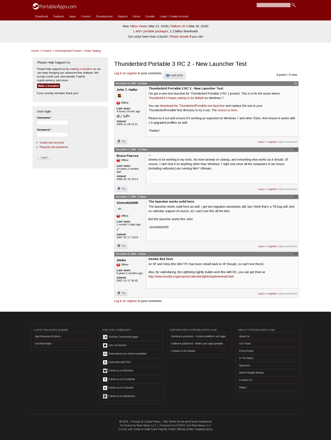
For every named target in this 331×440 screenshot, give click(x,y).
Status (242, 387)
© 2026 (123, 421)
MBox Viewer (139, 26)
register (132, 73)
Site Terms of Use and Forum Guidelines (187, 421)
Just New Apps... (44, 343)
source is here (227, 110)
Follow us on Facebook (119, 379)
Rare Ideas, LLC (146, 425)
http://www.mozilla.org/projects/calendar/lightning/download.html (191, 276)
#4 (295, 254)
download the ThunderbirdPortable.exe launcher (192, 105)
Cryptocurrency (204, 429)
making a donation (81, 68)
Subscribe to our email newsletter (125, 354)
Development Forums (68, 50)
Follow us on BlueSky (118, 371)
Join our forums (114, 345)
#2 (295, 149)
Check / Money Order (180, 429)
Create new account (52, 142)
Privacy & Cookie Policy (146, 421)
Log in (118, 73)
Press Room (246, 350)
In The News (246, 358)
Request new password (54, 147)
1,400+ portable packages (150, 31)
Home (35, 50)
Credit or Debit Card (145, 429)
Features (58, 16)
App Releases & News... (48, 336)
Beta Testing (93, 50)
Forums (86, 16)
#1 (295, 83)
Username (44, 117)
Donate (150, 16)
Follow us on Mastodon (119, 396)
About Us (244, 336)
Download (41, 16)
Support (123, 16)
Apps (72, 16)
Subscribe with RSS (117, 362)
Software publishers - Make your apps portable (197, 343)
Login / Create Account (174, 16)
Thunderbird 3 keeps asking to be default (176, 98)
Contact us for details (183, 350)
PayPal (162, 429)
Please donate (179, 36)
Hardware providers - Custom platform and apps (198, 336)
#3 (295, 196)
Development (104, 16)
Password (44, 129)
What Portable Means (251, 372)
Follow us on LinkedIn (118, 388)
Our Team (245, 343)
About (136, 16)
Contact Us (245, 380)
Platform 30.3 (179, 26)
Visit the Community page (120, 337)
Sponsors (244, 365)
